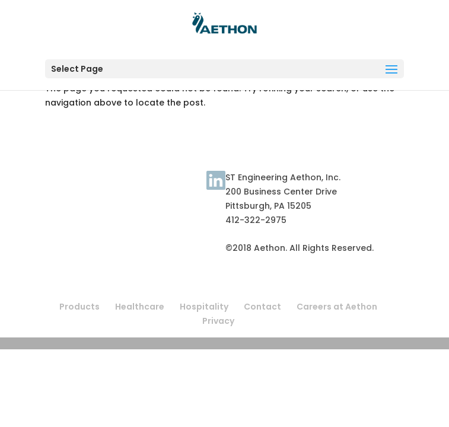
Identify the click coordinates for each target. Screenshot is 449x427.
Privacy (218, 321)
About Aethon (135, 187)
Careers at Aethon (337, 307)
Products (79, 307)
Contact (186, 187)
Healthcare (139, 307)
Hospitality (204, 307)
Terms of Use (74, 187)
